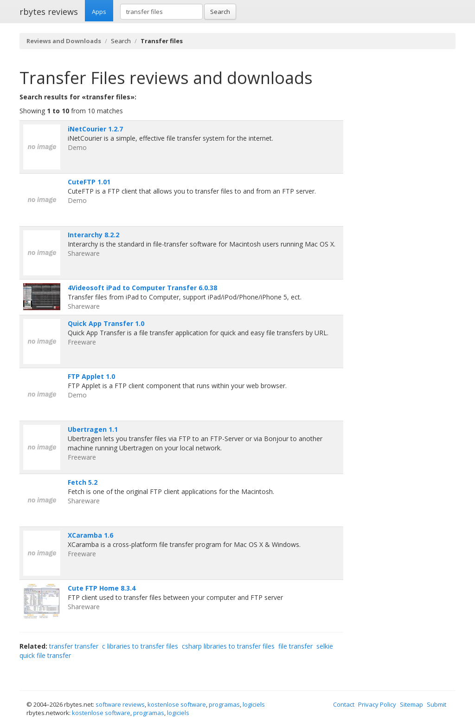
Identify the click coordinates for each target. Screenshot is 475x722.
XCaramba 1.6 (90, 535)
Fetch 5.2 (82, 482)
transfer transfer (73, 646)
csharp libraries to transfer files (228, 646)
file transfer (295, 646)
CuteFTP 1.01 (89, 181)
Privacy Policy (377, 704)
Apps (99, 11)
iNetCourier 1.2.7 (95, 128)
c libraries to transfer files (140, 646)
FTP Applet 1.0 (91, 376)
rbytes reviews (48, 11)
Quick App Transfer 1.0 (106, 323)
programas (224, 704)
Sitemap (411, 704)
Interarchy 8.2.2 (93, 234)
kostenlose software (177, 704)
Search (220, 11)
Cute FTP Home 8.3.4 (101, 588)
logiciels (254, 704)
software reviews (120, 704)
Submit (436, 704)
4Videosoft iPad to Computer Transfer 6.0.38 (142, 287)
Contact (343, 704)
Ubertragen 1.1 (93, 429)
